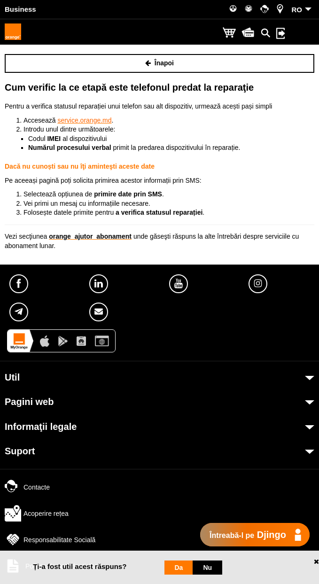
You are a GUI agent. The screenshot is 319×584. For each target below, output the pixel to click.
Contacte (27, 487)
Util (12, 377)
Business (20, 9)
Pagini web (29, 402)
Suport (20, 451)
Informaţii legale (41, 426)
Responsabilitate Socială (50, 540)
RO (297, 10)
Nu (207, 567)
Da (179, 567)
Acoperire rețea (37, 513)
